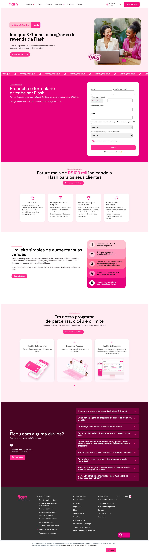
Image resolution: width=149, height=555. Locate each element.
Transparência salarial (81, 527)
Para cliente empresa (106, 503)
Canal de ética (79, 520)
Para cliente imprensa (106, 507)
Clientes (70, 4)
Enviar (113, 147)
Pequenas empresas (47, 533)
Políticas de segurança (82, 524)
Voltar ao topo (122, 496)
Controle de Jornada (46, 515)
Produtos (30, 4)
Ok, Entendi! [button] (111, 550)
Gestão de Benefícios (48, 500)
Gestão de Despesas (48, 519)
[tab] (74, 389)
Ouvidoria (101, 517)
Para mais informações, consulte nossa (72, 545)
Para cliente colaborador (107, 500)
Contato (79, 4)
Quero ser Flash (132, 4)
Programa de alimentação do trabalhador (48, 504)
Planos (40, 4)
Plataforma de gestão (48, 529)
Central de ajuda (104, 513)
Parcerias (76, 503)
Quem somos (78, 500)
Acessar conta (113, 4)
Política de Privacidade (89, 545)
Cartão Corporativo (46, 522)
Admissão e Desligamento (48, 512)
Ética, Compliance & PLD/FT (84, 530)
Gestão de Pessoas (47, 509)
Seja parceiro (78, 513)
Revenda (49, 4)
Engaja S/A (77, 507)
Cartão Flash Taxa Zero (49, 525)
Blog (75, 510)
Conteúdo (59, 4)
